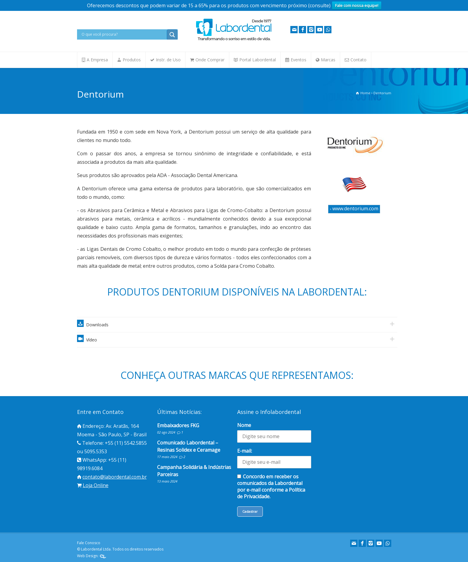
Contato (358, 60)
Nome (244, 425)
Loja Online (95, 485)
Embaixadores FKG (178, 425)
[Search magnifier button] (172, 34)
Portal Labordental (257, 60)
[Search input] (123, 34)
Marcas (328, 60)
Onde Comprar (209, 60)
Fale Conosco (88, 542)
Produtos (132, 60)
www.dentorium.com (354, 208)
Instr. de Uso (168, 60)
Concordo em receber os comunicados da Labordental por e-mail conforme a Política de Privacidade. (271, 486)
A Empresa (97, 60)
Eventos (298, 60)
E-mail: (244, 450)
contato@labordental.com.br (114, 476)
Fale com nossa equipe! (356, 5)
